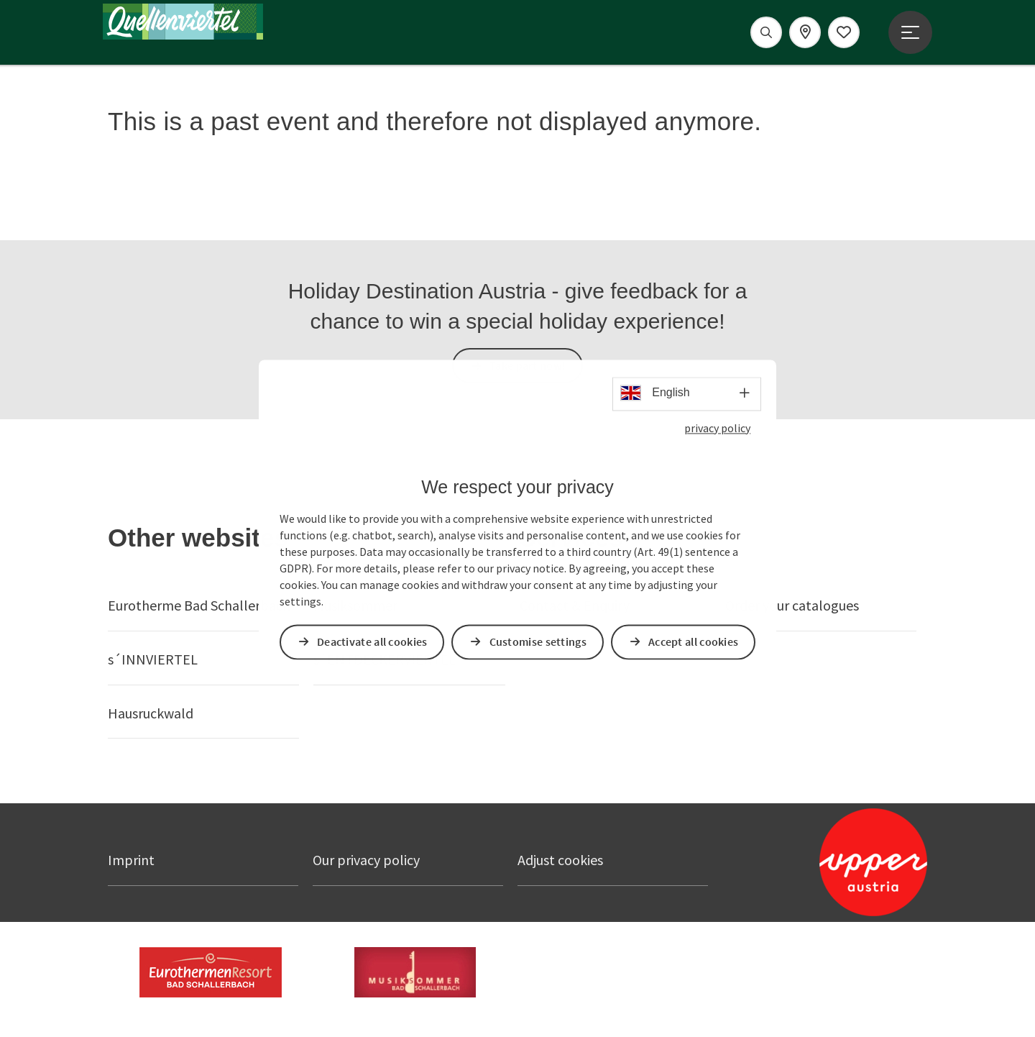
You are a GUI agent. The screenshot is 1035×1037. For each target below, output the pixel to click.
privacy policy (717, 428)
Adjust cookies (560, 860)
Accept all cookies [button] (694, 641)
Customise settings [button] (538, 641)
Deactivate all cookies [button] (373, 641)
